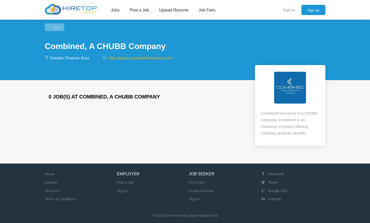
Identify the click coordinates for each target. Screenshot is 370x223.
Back (56, 27)
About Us (52, 191)
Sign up (313, 10)
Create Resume (201, 191)
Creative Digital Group (203, 215)
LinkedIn (275, 199)
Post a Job (125, 182)
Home (49, 174)
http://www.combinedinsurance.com (140, 58)
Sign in (289, 10)
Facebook (276, 174)
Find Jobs (197, 182)
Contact (51, 182)
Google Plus (277, 191)
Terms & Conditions (60, 199)
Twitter (273, 182)
